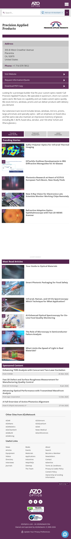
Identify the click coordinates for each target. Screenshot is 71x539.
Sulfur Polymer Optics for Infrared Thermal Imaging (47, 145)
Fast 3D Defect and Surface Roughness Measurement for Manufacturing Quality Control (31, 380)
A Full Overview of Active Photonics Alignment (26, 401)
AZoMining (10, 436)
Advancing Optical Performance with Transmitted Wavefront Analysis (33, 391)
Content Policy (51, 472)
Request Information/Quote (17, 80)
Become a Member (52, 453)
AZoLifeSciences (42, 433)
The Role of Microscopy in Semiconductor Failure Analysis (46, 332)
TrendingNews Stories (12, 134)
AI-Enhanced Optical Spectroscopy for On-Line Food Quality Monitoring (47, 316)
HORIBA (10, 374)
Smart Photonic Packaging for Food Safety (47, 282)
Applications (30, 456)
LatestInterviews (58, 134)
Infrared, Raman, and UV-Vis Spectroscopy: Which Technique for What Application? (47, 300)
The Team (29, 469)
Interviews (10, 462)
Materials (29, 453)
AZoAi (38, 427)
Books (28, 447)
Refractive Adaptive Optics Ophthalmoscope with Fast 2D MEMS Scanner (44, 213)
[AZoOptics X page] (40, 502)
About (47, 447)
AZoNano (9, 423)
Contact (48, 459)
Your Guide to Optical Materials (41, 266)
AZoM (8, 420)
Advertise (49, 462)
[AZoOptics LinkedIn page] (30, 502)
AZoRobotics (10, 427)
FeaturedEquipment (35, 134)
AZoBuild (9, 433)
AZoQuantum (41, 423)
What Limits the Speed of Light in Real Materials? (44, 349)
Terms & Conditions (53, 465)
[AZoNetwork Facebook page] (35, 502)
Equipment (10, 453)
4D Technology (12, 386)
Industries (30, 459)
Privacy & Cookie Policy (54, 469)
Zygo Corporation (13, 397)
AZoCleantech (11, 430)
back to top (63, 484)
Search (48, 450)
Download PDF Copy (14, 86)
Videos (8, 456)
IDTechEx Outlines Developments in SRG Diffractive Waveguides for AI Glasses (46, 162)
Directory (9, 459)
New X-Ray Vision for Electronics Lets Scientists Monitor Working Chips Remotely (47, 195)
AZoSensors (40, 420)
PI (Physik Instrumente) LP (16, 405)
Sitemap (29, 465)
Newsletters (50, 456)
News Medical (41, 430)
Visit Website (10, 74)
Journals (9, 465)
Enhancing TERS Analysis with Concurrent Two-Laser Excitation (34, 370)
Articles (9, 450)
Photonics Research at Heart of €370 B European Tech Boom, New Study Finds (45, 178)
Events (28, 450)
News (8, 447)
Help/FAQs (30, 462)
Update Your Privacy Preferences (35, 532)
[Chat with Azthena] (65, 534)
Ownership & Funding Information (54, 476)
